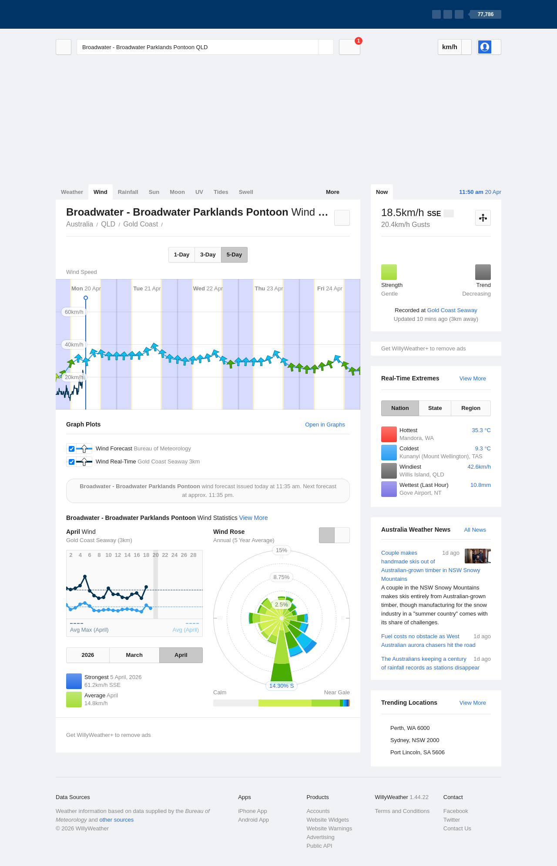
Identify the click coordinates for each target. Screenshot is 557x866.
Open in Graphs (325, 424)
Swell (246, 192)
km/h (449, 46)
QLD (108, 224)
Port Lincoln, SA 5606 (417, 752)
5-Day (234, 254)
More (332, 192)
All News (475, 529)
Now (382, 192)
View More (473, 378)
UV (199, 192)
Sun (154, 192)
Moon (177, 192)
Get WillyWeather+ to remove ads (423, 348)
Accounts (317, 811)
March (134, 655)
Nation (400, 408)
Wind (100, 192)
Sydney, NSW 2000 (414, 740)
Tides (221, 192)
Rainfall (128, 192)
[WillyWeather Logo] (97, 14)
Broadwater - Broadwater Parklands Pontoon (167, 223)
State (435, 408)
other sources (116, 819)
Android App (253, 819)
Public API (319, 846)
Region (470, 408)
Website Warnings (329, 828)
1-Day (181, 254)
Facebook (455, 811)
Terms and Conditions (402, 811)
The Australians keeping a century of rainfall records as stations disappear (436, 663)
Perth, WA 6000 (410, 728)
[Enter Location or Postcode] (205, 47)
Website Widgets (327, 819)
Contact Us (457, 828)
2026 (87, 655)
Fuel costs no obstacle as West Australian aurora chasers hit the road (436, 640)
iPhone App (252, 811)
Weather (72, 192)
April (181, 655)
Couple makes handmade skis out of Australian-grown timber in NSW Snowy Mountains (436, 588)
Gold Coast (140, 224)
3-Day (207, 254)
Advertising (320, 837)
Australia (79, 224)
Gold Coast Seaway (452, 310)
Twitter (451, 819)
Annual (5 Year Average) (244, 540)
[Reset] (310, 46)
